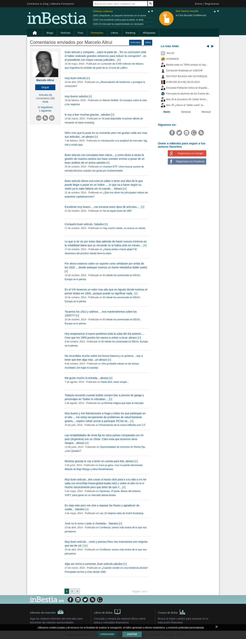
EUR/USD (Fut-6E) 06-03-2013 (183, 82)
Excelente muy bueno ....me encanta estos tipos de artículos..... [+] (104, 206)
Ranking (130, 33)
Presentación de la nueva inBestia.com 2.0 (122, 425)
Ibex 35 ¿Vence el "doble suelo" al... (185, 105)
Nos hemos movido (187, 11)
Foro (80, 33)
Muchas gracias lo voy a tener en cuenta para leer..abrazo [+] (101, 461)
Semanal (186, 112)
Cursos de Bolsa (172, 611)
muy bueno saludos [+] (78, 96)
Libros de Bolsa (107, 611)
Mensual (206, 112)
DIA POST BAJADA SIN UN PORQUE (186, 76)
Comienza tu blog (38, 3)
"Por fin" (170, 53)
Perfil (45, 102)
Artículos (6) (45, 95)
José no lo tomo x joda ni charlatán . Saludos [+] (93, 523)
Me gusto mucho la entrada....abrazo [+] (88, 377)
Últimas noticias (103, 11)
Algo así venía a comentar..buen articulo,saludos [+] (96, 563)
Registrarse (212, 3)
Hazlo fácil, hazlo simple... (115, 382)
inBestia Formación (62, 3)
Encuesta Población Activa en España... (187, 88)
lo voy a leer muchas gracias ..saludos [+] (89, 114)
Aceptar (132, 634)
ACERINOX (172, 59)
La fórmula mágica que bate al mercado (122, 403)
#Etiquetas (149, 33)
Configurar (107, 634)
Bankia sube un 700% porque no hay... (187, 64)
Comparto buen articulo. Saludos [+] (86, 224)
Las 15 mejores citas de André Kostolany (121, 513)
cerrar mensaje (216, 627)
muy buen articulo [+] (77, 78)
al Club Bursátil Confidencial (191, 15)
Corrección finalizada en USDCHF (184, 70)
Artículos (135, 42)
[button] (45, 87)
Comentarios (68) (45, 98)
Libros (114, 33)
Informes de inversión (47, 612)
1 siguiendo (45, 110)
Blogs (50, 33)
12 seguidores (45, 107)
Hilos (148, 42)
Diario (166, 112)
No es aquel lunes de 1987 (117, 211)
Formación (97, 33)
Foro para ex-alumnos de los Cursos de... (188, 93)
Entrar (199, 3)
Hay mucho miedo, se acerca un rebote (124, 228)
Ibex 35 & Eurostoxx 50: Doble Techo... (187, 99)
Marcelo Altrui (45, 80)
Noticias (65, 33)
